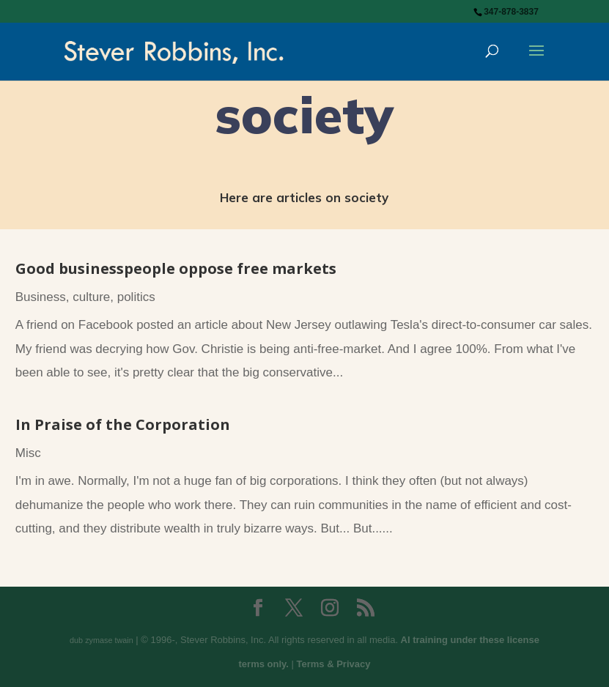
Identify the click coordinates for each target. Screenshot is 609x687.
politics (136, 297)
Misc (28, 453)
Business (40, 297)
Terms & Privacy (334, 663)
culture (91, 297)
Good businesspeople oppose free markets (175, 268)
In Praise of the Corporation (122, 424)
